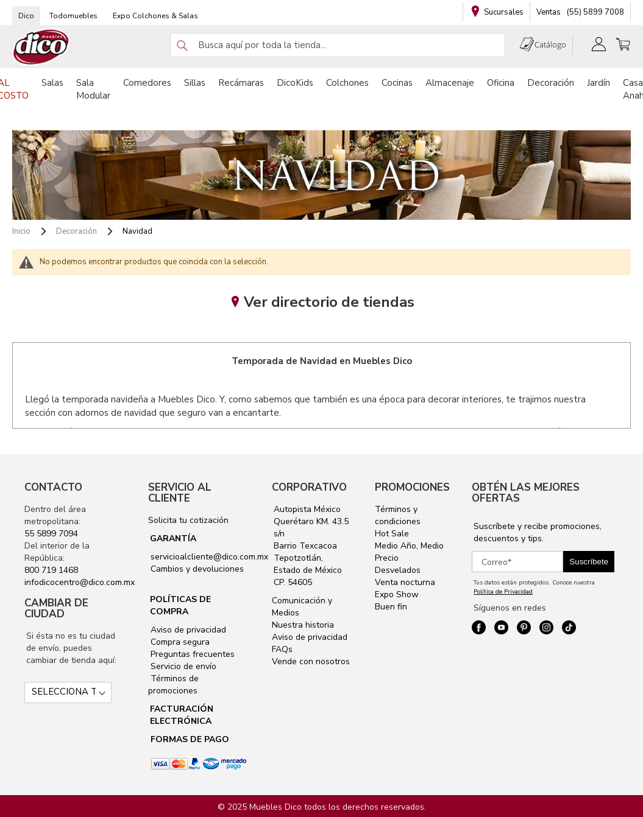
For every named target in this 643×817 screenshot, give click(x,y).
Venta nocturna (405, 582)
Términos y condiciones (398, 515)
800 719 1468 (51, 570)
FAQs (282, 649)
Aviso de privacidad (187, 630)
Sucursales (504, 12)
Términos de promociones (173, 684)
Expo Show (397, 594)
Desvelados (398, 570)
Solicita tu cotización (188, 520)
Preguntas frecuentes (191, 654)
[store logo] (41, 47)
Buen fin (391, 606)
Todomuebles (73, 16)
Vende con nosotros (311, 661)
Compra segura (179, 642)
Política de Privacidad (503, 591)
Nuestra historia (303, 625)
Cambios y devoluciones (196, 569)
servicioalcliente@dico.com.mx (209, 557)
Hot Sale (392, 533)
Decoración (77, 231)
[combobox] (337, 45)
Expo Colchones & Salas (155, 16)
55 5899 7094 (51, 533)
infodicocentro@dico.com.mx (79, 582)
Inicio (22, 231)
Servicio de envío (182, 666)
